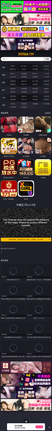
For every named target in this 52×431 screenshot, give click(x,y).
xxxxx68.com (26, 54)
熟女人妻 (13, 77)
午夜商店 (24, 104)
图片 (3, 90)
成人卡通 (35, 81)
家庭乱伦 (24, 96)
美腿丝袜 (13, 92)
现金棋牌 (35, 69)
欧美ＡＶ (35, 73)
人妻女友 (35, 96)
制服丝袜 (13, 84)
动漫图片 (46, 89)
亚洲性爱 (13, 81)
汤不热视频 (46, 104)
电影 (3, 82)
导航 (3, 105)
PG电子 (13, 66)
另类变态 (46, 84)
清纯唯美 (24, 92)
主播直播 (35, 77)
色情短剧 (24, 107)
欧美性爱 (46, 81)
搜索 (47, 59)
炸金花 (24, 69)
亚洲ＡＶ (13, 73)
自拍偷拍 (24, 73)
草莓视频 (35, 104)
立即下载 (39, 427)
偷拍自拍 (24, 81)
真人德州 (24, 66)
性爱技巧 (46, 99)
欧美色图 (35, 89)
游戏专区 (46, 66)
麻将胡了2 (13, 69)
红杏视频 (13, 107)
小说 (3, 98)
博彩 (3, 67)
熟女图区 (35, 92)
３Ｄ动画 (46, 73)
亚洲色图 (24, 89)
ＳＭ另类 (46, 77)
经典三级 (24, 84)
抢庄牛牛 (46, 69)
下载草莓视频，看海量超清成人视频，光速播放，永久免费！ (29, 239)
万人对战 (35, 66)
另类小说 (24, 99)
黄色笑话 (35, 99)
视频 (3, 75)
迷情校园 (13, 99)
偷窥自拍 (13, 89)
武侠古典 (46, 96)
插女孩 (13, 104)
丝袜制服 (24, 77)
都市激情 (13, 96)
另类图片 (46, 92)
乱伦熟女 (35, 84)
